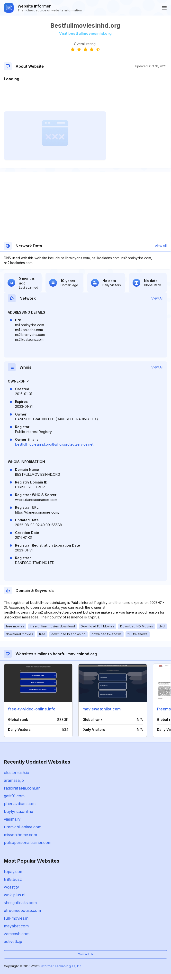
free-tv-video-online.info (31, 709)
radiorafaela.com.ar (22, 788)
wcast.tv (11, 887)
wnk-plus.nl (14, 894)
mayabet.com (16, 926)
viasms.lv (12, 819)
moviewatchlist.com (101, 709)
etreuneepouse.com (22, 910)
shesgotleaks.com (20, 902)
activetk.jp (13, 941)
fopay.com (13, 871)
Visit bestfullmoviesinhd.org (85, 33)
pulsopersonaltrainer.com (27, 842)
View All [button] (161, 246)
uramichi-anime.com (22, 826)
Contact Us (85, 954)
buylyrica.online (18, 811)
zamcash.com (16, 933)
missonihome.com (20, 834)
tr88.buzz (13, 879)
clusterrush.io (16, 772)
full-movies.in (16, 918)
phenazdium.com (20, 803)
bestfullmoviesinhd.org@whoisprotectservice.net (54, 444)
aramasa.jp (14, 780)
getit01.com (14, 795)
